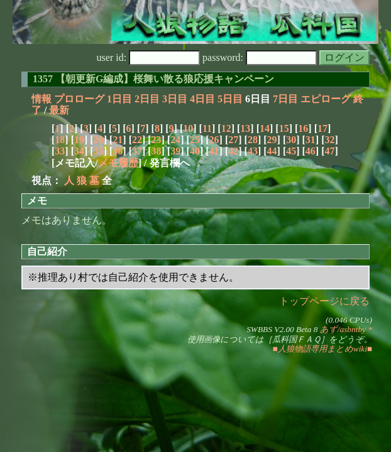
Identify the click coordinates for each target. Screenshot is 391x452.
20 (99, 139)
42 (233, 151)
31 (311, 139)
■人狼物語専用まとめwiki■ (322, 348)
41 (214, 151)
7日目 (285, 99)
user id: (149, 57)
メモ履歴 (118, 163)
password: (259, 57)
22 (137, 139)
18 (60, 139)
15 (284, 128)
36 (118, 151)
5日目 (230, 99)
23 (156, 139)
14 (265, 128)
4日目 (202, 99)
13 (245, 128)
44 (272, 151)
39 (175, 151)
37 (137, 151)
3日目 (174, 99)
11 (207, 128)
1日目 (119, 99)
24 (175, 139)
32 (330, 139)
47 (330, 151)
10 (188, 128)
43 (253, 151)
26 (214, 139)
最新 (59, 110)
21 (118, 139)
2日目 (147, 99)
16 (303, 128)
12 (226, 128)
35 (99, 151)
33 (60, 151)
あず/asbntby (343, 329)
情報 (41, 99)
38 (156, 151)
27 (233, 139)
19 (79, 139)
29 (272, 139)
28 (253, 139)
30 (291, 139)
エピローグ (325, 99)
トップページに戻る (324, 301)
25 (195, 139)
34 (79, 151)
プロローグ (79, 99)
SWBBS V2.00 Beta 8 (281, 329)
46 (311, 151)
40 (195, 151)
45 (291, 151)
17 (322, 128)
